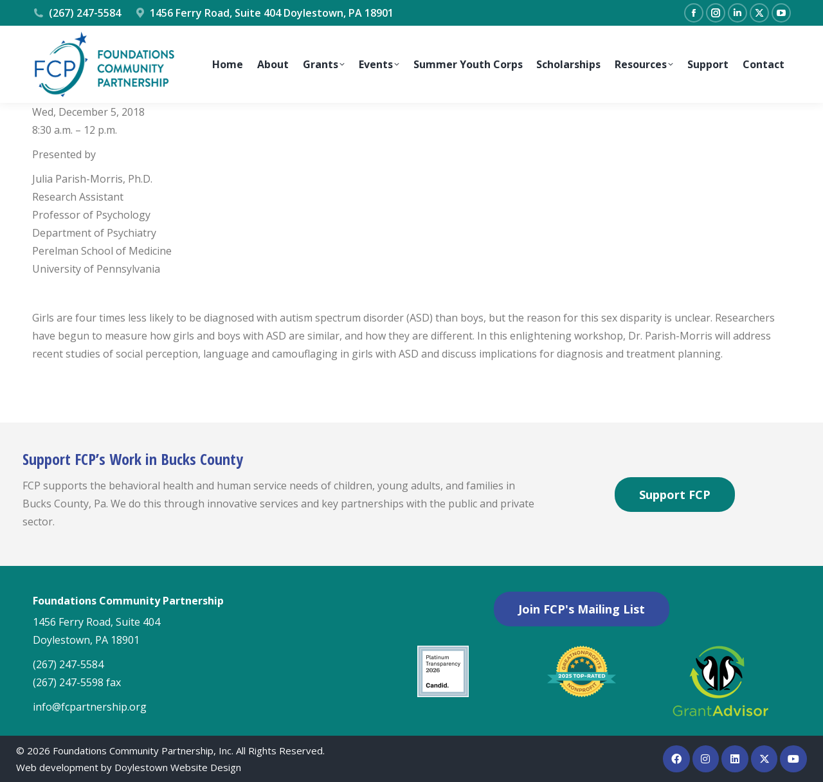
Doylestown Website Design (177, 767)
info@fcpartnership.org (90, 707)
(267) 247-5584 (76, 13)
